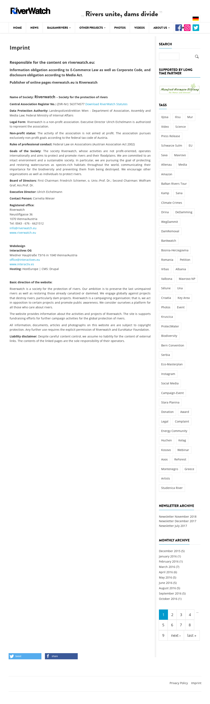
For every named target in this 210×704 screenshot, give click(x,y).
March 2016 (167, 567)
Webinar (183, 450)
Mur (190, 117)
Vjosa (164, 117)
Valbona (166, 279)
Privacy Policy (179, 683)
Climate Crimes (171, 203)
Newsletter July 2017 (173, 526)
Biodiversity (169, 336)
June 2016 (165, 583)
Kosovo (166, 450)
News (34, 28)
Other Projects (92, 28)
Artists (165, 478)
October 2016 (168, 599)
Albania (181, 269)
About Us (161, 28)
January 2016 (168, 556)
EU (190, 145)
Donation (167, 412)
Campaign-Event (172, 393)
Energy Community (174, 431)
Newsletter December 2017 (177, 521)
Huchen (166, 440)
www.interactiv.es (22, 264)
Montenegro (169, 469)
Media (182, 164)
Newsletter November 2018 (177, 516)
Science (180, 127)
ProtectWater (170, 326)
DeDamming (183, 212)
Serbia (165, 355)
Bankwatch (168, 241)
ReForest (180, 459)
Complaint (182, 421)
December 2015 (169, 551)
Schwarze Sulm (171, 145)
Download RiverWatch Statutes (106, 104)
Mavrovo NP (187, 279)
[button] (25, 656)
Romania (167, 260)
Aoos (164, 459)
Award (184, 412)
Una (180, 288)
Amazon (166, 174)
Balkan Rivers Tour (174, 184)
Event (181, 307)
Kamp (165, 193)
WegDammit (169, 222)
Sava (164, 155)
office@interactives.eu (25, 260)
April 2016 (166, 572)
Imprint (196, 683)
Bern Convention (172, 345)
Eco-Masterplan (172, 364)
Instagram (168, 374)
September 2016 (170, 593)
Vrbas (165, 269)
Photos (120, 28)
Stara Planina (170, 402)
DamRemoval (170, 231)
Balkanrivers (59, 28)
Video (165, 127)
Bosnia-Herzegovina (174, 250)
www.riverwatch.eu (23, 233)
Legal (164, 421)
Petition (185, 260)
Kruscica (167, 317)
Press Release (170, 136)
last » (191, 635)
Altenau (166, 164)
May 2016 (165, 577)
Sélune (166, 288)
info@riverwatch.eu (23, 228)
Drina (165, 212)
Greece (189, 469)
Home (17, 28)
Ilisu (178, 117)
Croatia (166, 298)
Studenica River (172, 488)
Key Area (184, 298)
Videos (139, 28)
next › (175, 635)
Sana (179, 193)
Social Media (170, 383)
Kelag (182, 440)
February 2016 (169, 561)
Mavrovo (180, 155)
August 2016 (167, 588)
